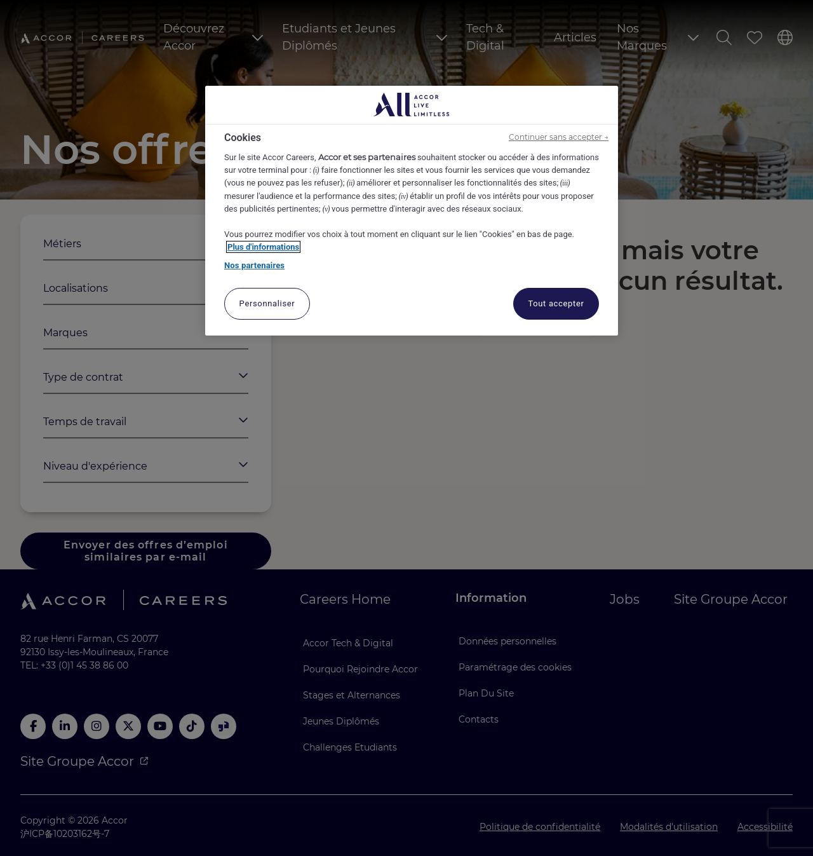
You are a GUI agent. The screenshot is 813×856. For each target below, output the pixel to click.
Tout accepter (556, 303)
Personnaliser (267, 303)
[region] (411, 211)
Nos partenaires (254, 265)
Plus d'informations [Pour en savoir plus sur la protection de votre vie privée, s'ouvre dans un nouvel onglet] (263, 247)
